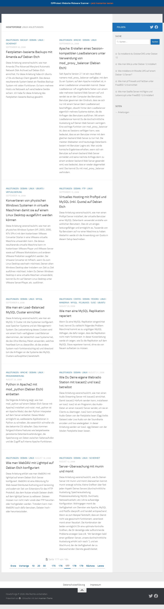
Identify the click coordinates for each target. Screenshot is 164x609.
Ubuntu (40, 193)
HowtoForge (22, 16)
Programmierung (15, 380)
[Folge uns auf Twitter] (151, 31)
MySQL (39, 303)
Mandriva (64, 307)
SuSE (93, 307)
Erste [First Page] (13, 570)
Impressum (95, 589)
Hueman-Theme (45, 603)
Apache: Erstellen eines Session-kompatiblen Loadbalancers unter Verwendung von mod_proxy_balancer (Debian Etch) (82, 62)
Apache (77, 44)
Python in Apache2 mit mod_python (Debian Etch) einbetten (24, 394)
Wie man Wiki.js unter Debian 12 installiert (137, 68)
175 (54, 570)
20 (38, 570)
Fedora (95, 303)
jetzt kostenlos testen (102, 3)
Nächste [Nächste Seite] (90, 570)
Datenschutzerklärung (74, 589)
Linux (40, 44)
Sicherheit (11, 48)
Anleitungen (12, 44)
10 (33, 570)
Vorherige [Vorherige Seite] (24, 570)
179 (81, 570)
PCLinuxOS (84, 307)
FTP (83, 193)
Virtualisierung (14, 196)
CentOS (77, 303)
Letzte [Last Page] (101, 570)
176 (60, 570)
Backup (24, 44)
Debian (32, 44)
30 (44, 570)
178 (74, 570)
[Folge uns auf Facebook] (156, 31)
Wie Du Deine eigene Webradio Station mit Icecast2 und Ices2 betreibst (80, 386)
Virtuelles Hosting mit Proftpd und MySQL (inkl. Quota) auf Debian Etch (82, 206)
